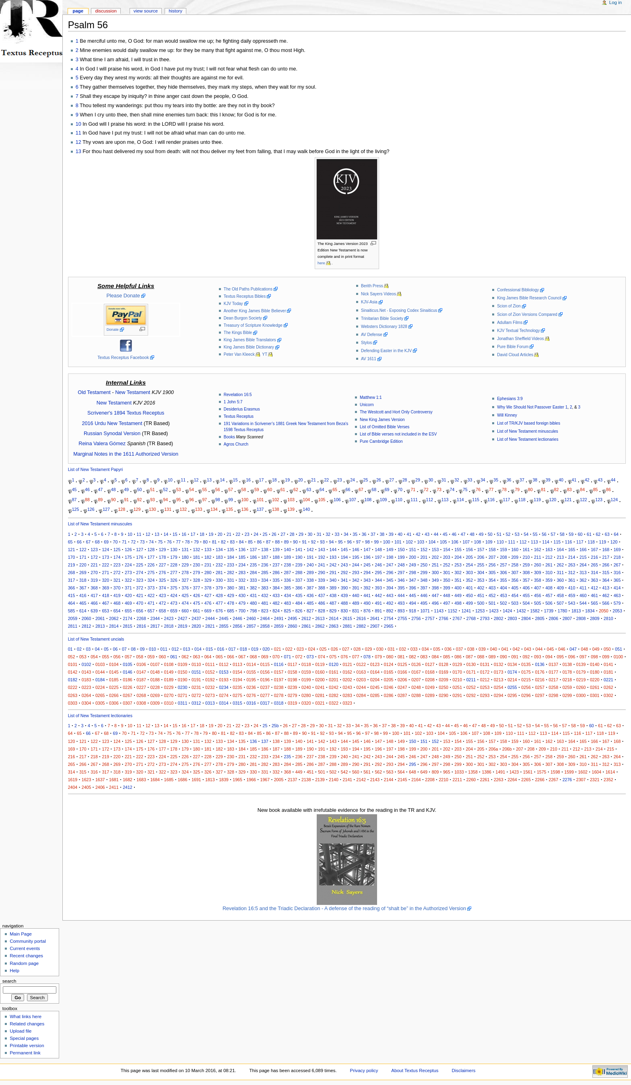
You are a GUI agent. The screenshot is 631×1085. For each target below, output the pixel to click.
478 (230, 603)
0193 (224, 679)
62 (295, 489)
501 (492, 603)
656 (139, 610)
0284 (361, 695)
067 (241, 656)
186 (253, 557)
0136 (539, 664)
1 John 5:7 (233, 402)
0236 (251, 687)
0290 (443, 695)
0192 (210, 679)
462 (605, 595)
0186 (127, 679)
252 (446, 564)
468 (117, 603)
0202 (347, 679)
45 (74, 489)
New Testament (132, 392)
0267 (127, 695)
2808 (581, 618)
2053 (617, 610)
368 (94, 587)
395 (401, 587)
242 (332, 564)
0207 (416, 679)
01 (70, 649)
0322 (333, 703)
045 (550, 649)
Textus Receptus (239, 416)
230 (196, 564)
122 (583, 499)
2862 (320, 626)
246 (378, 564)
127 (106, 509)
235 (253, 564)
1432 (521, 610)
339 (321, 580)
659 (173, 610)
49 (126, 489)
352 (469, 580)
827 (310, 610)
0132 (498, 664)
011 (163, 649)
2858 (265, 626)
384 (276, 587)
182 (208, 557)
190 (299, 557)
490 (367, 603)
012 (175, 649)
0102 (86, 664)
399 (446, 587)
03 (88, 649)
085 (446, 656)
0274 (224, 695)
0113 (237, 664)
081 (401, 656)
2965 (389, 626)
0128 (443, 664)
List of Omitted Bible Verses (384, 427)
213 (560, 557)
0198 (292, 679)
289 (310, 572)
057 (128, 656)
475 (196, 603)
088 (481, 656)
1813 (576, 610)
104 (306, 499)
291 (332, 572)
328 (196, 580)
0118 (306, 664)
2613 (320, 618)
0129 (457, 664)
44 (613, 479)
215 (583, 557)
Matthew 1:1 (371, 397)
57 (230, 489)
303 (469, 572)
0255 (512, 687)
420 (128, 595)
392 (367, 587)
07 (124, 649)
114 (460, 499)
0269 (155, 695)
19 (287, 479)
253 (458, 564)
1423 (494, 610)
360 (560, 580)
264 (583, 564)
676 (219, 610)
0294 (498, 695)
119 (537, 499)
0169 (443, 672)
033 (414, 649)
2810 (608, 618)
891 (378, 610)
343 (367, 580)
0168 (430, 672)
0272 (196, 695)
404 (503, 587)
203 (446, 557)
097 (583, 656)
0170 (457, 672)
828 (321, 610)
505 (537, 603)
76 (478, 489)
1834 (590, 610)
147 (367, 549)
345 (390, 580)
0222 (73, 687)
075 (332, 656)
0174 (512, 672)
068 (253, 656)
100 (245, 499)
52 (165, 489)
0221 (608, 679)
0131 (485, 664)
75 (465, 489)
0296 (526, 695)
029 (368, 649)
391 (355, 587)
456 (537, 595)
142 (310, 549)
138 (275, 509)
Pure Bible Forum (512, 346)
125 (75, 509)
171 (83, 557)
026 (334, 649)
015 (209, 649)
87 (74, 499)
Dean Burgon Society (243, 318)
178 (162, 557)
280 (208, 572)
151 (412, 549)
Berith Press (372, 286)
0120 (333, 664)
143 (321, 549)
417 (94, 595)
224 (128, 564)
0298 (554, 695)
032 (402, 649)
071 (287, 656)
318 (83, 580)
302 (458, 572)
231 (208, 564)
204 (458, 557)
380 (230, 587)
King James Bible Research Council (529, 298)
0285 (375, 695)
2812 (86, 626)
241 (321, 564)
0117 (292, 664)
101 (260, 499)
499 (469, 603)
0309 (155, 703)
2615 (347, 618)
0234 (224, 687)
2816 (141, 626)
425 (185, 595)
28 (404, 479)
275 (151, 572)
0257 (539, 687)
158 (492, 549)
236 (264, 564)
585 (71, 610)
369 (105, 587)
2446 (237, 618)
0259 (567, 687)
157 (481, 549)
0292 (471, 695)
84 (582, 489)
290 (321, 572)
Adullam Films (509, 322)
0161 (333, 672)
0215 (526, 679)
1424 (507, 610)
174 (117, 557)
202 (435, 557)
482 (276, 603)
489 (355, 603)
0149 (169, 672)
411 (583, 587)
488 (344, 603)
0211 (471, 679)
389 (332, 587)
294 (367, 572)
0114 (251, 664)
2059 (73, 618)
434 (287, 595)
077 (355, 656)
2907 (375, 626)
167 (594, 549)
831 (355, 610)
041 (505, 649)
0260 (581, 687)
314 (594, 572)
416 (83, 595)
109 (383, 499)
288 (299, 572)
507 (560, 603)
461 (594, 595)
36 (509, 479)
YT (264, 354)
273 (128, 572)
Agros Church (236, 444)
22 (326, 479)
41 (574, 479)
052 (71, 656)
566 (605, 603)
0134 (512, 664)
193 (332, 557)
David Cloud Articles (515, 355)
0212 (485, 679)
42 (587, 479)
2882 (361, 626)
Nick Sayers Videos (378, 294)
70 (400, 489)
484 (299, 603)
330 (219, 580)
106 (337, 499)
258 (514, 564)
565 (594, 603)
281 (219, 572)
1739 (549, 610)
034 (425, 649)
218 (617, 557)
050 (607, 649)
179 (173, 557)
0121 (347, 664)
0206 (402, 679)
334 (264, 580)
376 (185, 587)
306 (503, 572)
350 (446, 580)
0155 (251, 672)
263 (571, 564)
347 (412, 580)
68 (373, 489)
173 (105, 557)
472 (162, 603)
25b (275, 725)
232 (219, 564)
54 (191, 489)
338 (310, 580)
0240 (306, 687)
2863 (333, 626)
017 (232, 649)
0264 (86, 695)
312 (571, 572)
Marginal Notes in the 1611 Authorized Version (125, 454)
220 (83, 564)
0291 (457, 695)
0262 (608, 687)
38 (534, 479)
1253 (480, 610)
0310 (169, 703)
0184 (100, 679)
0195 (251, 679)
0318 (279, 703)
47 (100, 489)
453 (503, 595)
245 (367, 564)
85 (595, 489)
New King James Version (382, 419)
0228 (155, 687)
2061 (100, 618)
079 (378, 656)
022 (289, 649)
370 (117, 587)
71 (412, 489)
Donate (113, 330)
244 (355, 564)
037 (459, 649)
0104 (114, 664)
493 (401, 603)
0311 (183, 703)
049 (596, 649)
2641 (375, 618)
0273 (210, 695)
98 (217, 499)
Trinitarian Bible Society (382, 318)
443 (390, 595)
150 (401, 549)
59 (256, 489)
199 (401, 557)
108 (368, 499)
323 (139, 580)
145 (344, 549)
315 (605, 572)
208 (503, 557)
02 (79, 649)
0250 (443, 687)
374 (162, 587)
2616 (361, 618)
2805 (539, 618)
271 (105, 572)
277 (173, 572)
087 (469, 656)
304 (481, 572)
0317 (265, 703)
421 (139, 595)
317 (71, 580)
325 (162, 580)
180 (185, 557)
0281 (320, 695)
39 (548, 479)
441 (367, 595)
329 (208, 580)
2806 (554, 618)
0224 (100, 687)
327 (185, 580)
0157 (279, 672)
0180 (595, 672)
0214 (512, 679)
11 (78, 133)
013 (186, 649)
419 (117, 595)
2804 (526, 618)
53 (178, 489)
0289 (430, 695)
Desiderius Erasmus (242, 409)
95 (178, 499)
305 (492, 572)
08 (133, 649)
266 (605, 564)
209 (514, 557)
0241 (320, 687)
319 (94, 580)
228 (173, 564)
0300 (581, 695)
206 (481, 557)
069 (264, 656)
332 (241, 580)
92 (139, 499)
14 (222, 479)
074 (321, 656)
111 (414, 499)
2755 (402, 618)
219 (71, 564)
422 (151, 595)
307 (514, 572)
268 (71, 572)
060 (162, 656)
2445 (224, 618)
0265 (100, 695)
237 (276, 564)
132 (183, 509)
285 (264, 572)
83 (569, 489)
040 (493, 649)
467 (105, 603)
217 (605, 557)
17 (261, 479)
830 (344, 610)
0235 (237, 687)
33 (470, 479)
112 (429, 499)
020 (266, 649)
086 (458, 656)
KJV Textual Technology (518, 330)
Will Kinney (507, 415)
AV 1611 (368, 359)
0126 (416, 664)
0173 (498, 672)
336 (287, 580)
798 (253, 610)
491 (378, 603)
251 (435, 564)
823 (264, 610)
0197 (279, 679)
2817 (155, 626)
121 (568, 499)
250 (423, 564)
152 (423, 549)
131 (167, 509)
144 (332, 549)
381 (241, 587)
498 (458, 603)
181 (196, 557)
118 (522, 499)
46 (87, 489)
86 (608, 489)
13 (78, 151)
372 (139, 587)
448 (446, 595)
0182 (73, 679)
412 (594, 587)
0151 (196, 672)
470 (139, 603)
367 (83, 587)
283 (241, 572)
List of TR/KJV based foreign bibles (528, 423)
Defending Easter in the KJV (386, 351)
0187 (141, 679)
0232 (210, 687)
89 (100, 499)
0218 (567, 679)
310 (549, 572)
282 (230, 572)
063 (196, 656)
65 (334, 489)
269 (83, 572)
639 (94, 610)
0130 (471, 664)
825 (287, 610)
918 (412, 610)
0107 (155, 664)
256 (492, 564)
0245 (375, 687)
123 (598, 499)
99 (230, 499)
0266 (114, 695)
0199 (306, 679)
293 (355, 572)
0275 (237, 695)
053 (83, 656)
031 (391, 649)
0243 (347, 687)
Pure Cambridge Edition (381, 441)
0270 (169, 695)
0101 (73, 664)
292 (344, 572)
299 (423, 572)
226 (151, 564)
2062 (114, 618)
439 (344, 595)
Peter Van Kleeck (239, 354)
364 (605, 580)
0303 (73, 703)
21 (313, 479)
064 (208, 656)
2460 (251, 618)
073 (310, 656)
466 (94, 603)
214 (571, 557)
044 (539, 649)
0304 (86, 703)
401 (469, 587)
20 (300, 479)
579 (617, 603)
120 (553, 499)
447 (435, 595)
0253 (485, 687)
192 (321, 557)
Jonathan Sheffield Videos (520, 338)
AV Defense (371, 334)
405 (514, 587)
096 (571, 656)
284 (253, 572)
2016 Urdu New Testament (112, 423)
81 (543, 489)
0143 (86, 672)
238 (287, 564)
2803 (512, 618)
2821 (210, 626)
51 (152, 489)
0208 (430, 679)
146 (355, 549)
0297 (539, 695)
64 (322, 489)
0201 (333, 679)
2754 (389, 618)
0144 (100, 672)
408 (549, 587)
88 (87, 499)
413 (605, 587)
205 (469, 557)
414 (617, 587)
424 (173, 595)
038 (470, 649)
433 (276, 595)
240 (310, 564)
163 (549, 549)
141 (299, 549)
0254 (498, 687)
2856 (237, 626)
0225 (114, 687)
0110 (196, 664)
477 (219, 603)
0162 (347, 672)
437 (321, 595)
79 (517, 489)
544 (583, 603)
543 (571, 603)
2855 (224, 626)
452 (492, 595)
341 (344, 580)
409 (560, 587)
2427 (183, 618)
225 (139, 564)
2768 (471, 618)
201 (423, 557)
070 (276, 656)
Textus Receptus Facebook (123, 357)
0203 (361, 679)
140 (306, 509)
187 (264, 557)
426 (196, 595)
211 (537, 557)
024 (312, 649)
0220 (595, 679)
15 (235, 479)
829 (332, 610)
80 (530, 489)
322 (128, 580)
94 (165, 499)
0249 (430, 687)
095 (560, 656)
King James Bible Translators (250, 340)
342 (355, 580)
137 (260, 509)
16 (248, 479)
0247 (402, 687)
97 (204, 499)
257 (503, 564)
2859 (279, 626)
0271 (183, 695)
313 (583, 572)
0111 (210, 664)
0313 (210, 703)
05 (106, 649)
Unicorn (367, 404)
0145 (114, 672)
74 (452, 489)
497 (446, 603)
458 (560, 595)
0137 (554, 664)
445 (412, 595)
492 (390, 603)
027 (345, 649)
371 (128, 587)
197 (378, 557)
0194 (237, 679)
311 (560, 572)
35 (495, 479)
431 (253, 595)
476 (208, 603)
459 (571, 595)
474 (185, 603)
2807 (567, 618)
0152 (210, 672)
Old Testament (94, 392)
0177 (554, 672)
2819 (183, 626)
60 (269, 489)
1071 (425, 610)
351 (458, 580)
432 (264, 595)
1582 (535, 610)
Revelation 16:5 (238, 394)
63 (308, 489)
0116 (279, 664)
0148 (155, 672)
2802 (498, 618)
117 (506, 499)
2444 (210, 618)
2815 (127, 626)
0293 (485, 695)
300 (435, 572)
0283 (347, 695)
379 (219, 587)
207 (492, 557)
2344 (155, 618)
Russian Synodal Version (112, 433)
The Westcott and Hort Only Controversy (396, 412)
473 (173, 603)
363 (594, 580)
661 (196, 610)
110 (398, 499)
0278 (279, 695)
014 (198, 649)
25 (365, 479)
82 (556, 489)
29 (417, 479)
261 (549, 564)
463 (617, 595)
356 (514, 580)
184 (230, 557)
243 (344, 564)
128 (121, 509)
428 (219, 595)
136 (244, 509)
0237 (265, 687)
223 (117, 564)
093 (537, 656)
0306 (114, 703)
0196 (265, 679)
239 (299, 564)
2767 (457, 618)
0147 (141, 672)
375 (173, 587)
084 (435, 656)
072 (299, 656)
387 (310, 587)
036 (448, 649)
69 (387, 489)
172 (94, 557)
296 (390, 572)
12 (78, 142)
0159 (306, 672)
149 (390, 549)
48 (113, 489)
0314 (224, 703)
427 (208, 595)
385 (287, 587)
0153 (224, 672)
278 (185, 572)
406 (526, 587)
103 (291, 499)
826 (299, 610)
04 (97, 649)
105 (322, 499)
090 (503, 656)
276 (162, 572)
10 (78, 124)
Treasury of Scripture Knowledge (253, 325)
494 (412, 603)
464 (71, 603)
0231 (196, 687)
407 (537, 587)
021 (277, 649)
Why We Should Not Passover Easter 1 (532, 407)
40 (561, 479)
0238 (279, 687)
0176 (539, 672)
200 (412, 557)
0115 (265, 664)
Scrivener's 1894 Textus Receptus (125, 413)
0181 (608, 672)
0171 (471, 672)
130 (152, 509)
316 (617, 572)
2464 (265, 618)
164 (560, 549)
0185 (114, 679)
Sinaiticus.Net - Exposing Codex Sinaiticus (399, 310)
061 (173, 656)
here (321, 263)
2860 (292, 626)
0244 (361, 687)
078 (367, 656)
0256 (526, 687)
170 (71, 557)
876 (367, 610)
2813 (100, 626)
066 (230, 656)
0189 (169, 679)
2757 (430, 618)
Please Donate (123, 296)
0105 (127, 664)
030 (380, 649)
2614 (333, 618)
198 (390, 557)
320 (105, 580)
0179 (581, 672)
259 (526, 564)
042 (516, 649)
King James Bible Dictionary (249, 347)
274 (139, 572)
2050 (603, 610)
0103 (100, 664)
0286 (389, 695)
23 (339, 479)
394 (390, 587)
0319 (292, 703)
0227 (141, 687)
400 (458, 587)
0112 (224, 664)
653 (105, 610)
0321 (320, 703)
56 (217, 489)
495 (423, 603)
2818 (169, 626)
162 (537, 549)
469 (128, 603)
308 (526, 572)
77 (491, 489)
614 (83, 610)
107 (352, 499)
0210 (457, 679)
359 (549, 580)
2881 (347, 626)
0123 (375, 664)
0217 (554, 679)
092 (526, 656)
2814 (114, 626)
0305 (100, 703)
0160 (320, 672)
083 (423, 656)
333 (253, 580)
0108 (169, 664)
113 (445, 499)
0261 (595, 687)
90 (113, 499)
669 (208, 610)
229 (185, 564)
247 (390, 564)
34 (482, 479)
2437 (196, 618)
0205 (389, 679)
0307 (127, 703)
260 (537, 564)
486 (321, 603)
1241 (466, 610)
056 (117, 656)
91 (126, 499)
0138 (567, 664)
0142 (73, 672)
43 (600, 479)
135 (229, 509)
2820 (196, 626)
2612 (306, 618)
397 (423, 587)
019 (254, 649)
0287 (402, 695)
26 (378, 479)
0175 (526, 672)
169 (617, 549)
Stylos (366, 342)
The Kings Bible (238, 332)
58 (243, 489)
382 (253, 587)
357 (526, 580)
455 (526, 595)
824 (276, 610)
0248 (416, 687)
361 (571, 580)
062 (185, 656)
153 (435, 549)
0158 (292, 672)
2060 (86, 618)
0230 (183, 687)
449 (458, 595)
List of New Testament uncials (96, 639)
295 (378, 572)
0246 (389, 687)
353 (481, 580)
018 (243, 649)
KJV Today (233, 303)
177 (151, 557)
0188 (155, 679)
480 (253, 603)
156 (469, 549)
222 (105, 564)
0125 (402, 664)
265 (594, 564)
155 (458, 549)
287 (287, 572)
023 (300, 649)
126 (91, 509)
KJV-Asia (369, 302)
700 (241, 610)
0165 (389, 672)
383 (264, 587)
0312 (196, 703)
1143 (439, 610)
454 (514, 595)
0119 (320, 664)
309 (537, 572)
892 (390, 610)
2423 (169, 618)
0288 (416, 695)
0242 (333, 687)
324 (151, 580)
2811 (73, 626)
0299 (567, 695)
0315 (237, 703)
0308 (141, 703)
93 (152, 499)
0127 (430, 664)
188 (276, 557)
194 (344, 557)
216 (594, 557)
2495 (292, 618)
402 (481, 587)
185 (241, 557)
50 (139, 489)
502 (503, 603)
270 (94, 572)
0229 (169, 687)
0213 (498, 679)
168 (605, 549)
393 (378, 587)
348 (423, 580)
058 (139, 656)
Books (229, 437)
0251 (457, 687)
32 (456, 479)
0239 (292, 687)
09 (142, 649)
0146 (127, 672)
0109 (183, 664)
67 (361, 489)
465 (83, 603)
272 (117, 572)
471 (151, 603)
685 (230, 610)
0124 (389, 664)
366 (71, 587)
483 (287, 603)
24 (352, 479)
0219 (581, 679)
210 (526, 557)
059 (151, 656)
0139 (581, 664)
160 (514, 549)
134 (214, 509)
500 (481, 603)
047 (573, 649)
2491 (279, 618)
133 (198, 509)
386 (299, 587)
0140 (595, 664)
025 (323, 649)
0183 (86, 679)
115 (475, 499)
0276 (251, 695)
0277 (265, 695)
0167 (416, 672)
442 (378, 595)
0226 (127, 687)
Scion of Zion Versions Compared (527, 314)
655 (128, 610)
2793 (485, 618)
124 (614, 499)
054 (94, 656)
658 (162, 610)
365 (617, 580)
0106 (141, 664)
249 (412, 564)
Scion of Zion (509, 306)
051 (618, 649)
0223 (86, 687)
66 (348, 489)
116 (491, 499)
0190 (183, 679)
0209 (443, 679)
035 (436, 649)
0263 (73, 695)
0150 (183, 672)
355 (503, 580)
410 (571, 587)
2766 (443, 618)
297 (401, 572)
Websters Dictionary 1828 (384, 326)
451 (481, 595)
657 (151, 610)
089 (492, 656)
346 (401, 580)
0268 (141, 695)
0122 (361, 664)
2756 (416, 618)
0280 (306, 695)
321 (117, 580)
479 (241, 603)
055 (105, 656)
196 (367, 557)
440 (355, 595)
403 (492, 587)
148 (378, 549)
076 (344, 656)
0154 (237, 672)
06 (115, 649)
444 (401, 595)
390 (344, 587)
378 (208, 587)
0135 (526, 664)
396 (412, 587)
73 (439, 489)
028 (357, 649)
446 (423, 595)
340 (332, 580)
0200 (320, 679)
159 (503, 549)
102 (275, 499)
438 (332, 595)
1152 (453, 610)
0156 (265, 672)
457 (549, 595)
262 (560, 564)
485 (310, 603)
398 (435, 587)
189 (287, 557)
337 (299, 580)
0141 (608, 664)
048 (584, 649)
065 (219, 656)
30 (430, 479)
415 (71, 595)
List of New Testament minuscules (527, 431)
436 (310, 595)
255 (481, 564)
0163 (361, 672)
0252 (471, 687)
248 (401, 564)
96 (191, 499)
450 (469, 595)
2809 (595, 618)
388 (321, 587)
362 (583, 580)
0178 (567, 672)
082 (412, 656)
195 (355, 557)
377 (196, 587)
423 (162, 595)
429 (230, 595)
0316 (251, 703)
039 (482, 649)
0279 (292, 695)
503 (514, 603)
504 (526, 603)
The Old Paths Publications (248, 289)
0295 (512, 695)
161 (526, 549)
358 (537, 580)
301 (446, 572)
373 (151, 587)
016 (221, 649)
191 (310, 557)
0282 (333, 695)
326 (173, 580)
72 (426, 489)
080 (390, 656)
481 (264, 603)
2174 (127, 618)
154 (446, 549)
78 (504, 489)
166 (583, 549)
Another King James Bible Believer (255, 311)
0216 (539, 679)
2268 (141, 618)
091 (514, 656)
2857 (251, 626)
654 (117, 610)
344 (378, 580)
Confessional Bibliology (518, 290)
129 (137, 509)
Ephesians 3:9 (510, 398)
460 (583, 595)
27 (391, 479)
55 (204, 489)
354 (492, 580)
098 (594, 656)
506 (549, 603)
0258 (554, 687)
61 (282, 489)
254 (469, 564)
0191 (196, 679)
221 (94, 564)
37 (522, 479)
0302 (608, 695)
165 (571, 549)
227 (162, 564)
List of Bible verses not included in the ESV (398, 434)
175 (128, 557)
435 (299, 595)
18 (274, 479)
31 (443, 479)
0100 (618, 656)
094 (549, 656)
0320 (306, 703)
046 (561, 649)
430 (241, 595)
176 (139, 557)
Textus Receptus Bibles (245, 296)
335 (276, 580)
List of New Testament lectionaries (527, 439)
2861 (306, 626)
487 (332, 603)
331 (230, 580)
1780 (562, 610)
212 (549, 557)
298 (412, 572)
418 (105, 595)
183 (219, 557)
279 (196, 572)
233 (230, 564)
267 (617, 564)
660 (185, 610)
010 (152, 649)
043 (527, 649)
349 (435, 580)
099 (605, 656)
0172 (485, 672)
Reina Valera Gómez (102, 443)
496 (435, 603)
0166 (402, 672)
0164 (375, 672)
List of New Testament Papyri (95, 469)
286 (276, 572)
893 (401, 610)
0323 (347, 703)
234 (241, 564)
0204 (375, 679)
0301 (595, 695)
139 (291, 509)
